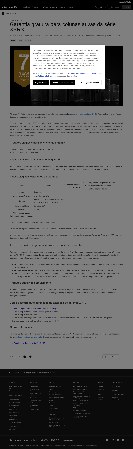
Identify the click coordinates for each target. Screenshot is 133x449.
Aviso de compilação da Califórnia (84, 73)
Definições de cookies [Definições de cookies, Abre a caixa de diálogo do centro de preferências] (90, 83)
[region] (67, 67)
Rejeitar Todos (41, 83)
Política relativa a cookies (48, 76)
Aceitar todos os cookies (63, 83)
